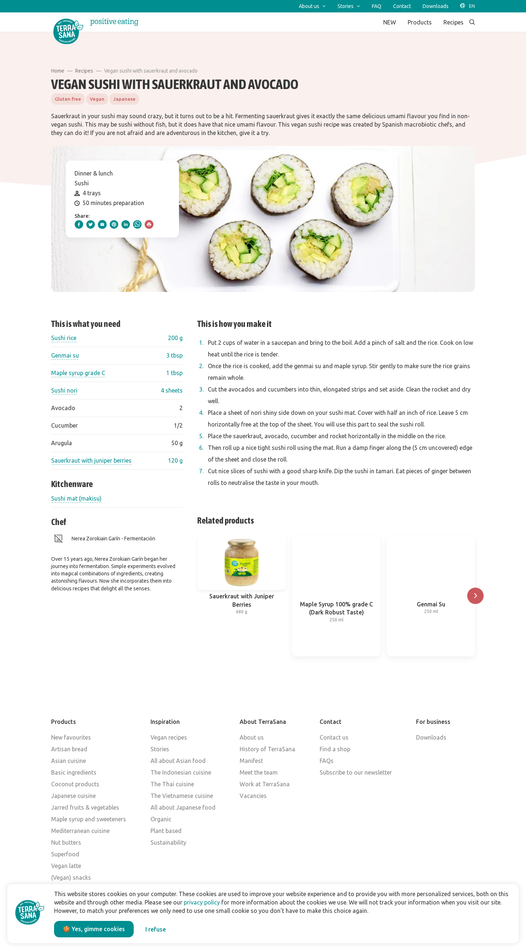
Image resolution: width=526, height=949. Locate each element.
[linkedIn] (125, 224)
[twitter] (90, 224)
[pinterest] (114, 224)
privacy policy (202, 902)
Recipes (84, 71)
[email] (102, 224)
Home (57, 71)
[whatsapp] (137, 224)
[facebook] (79, 224)
